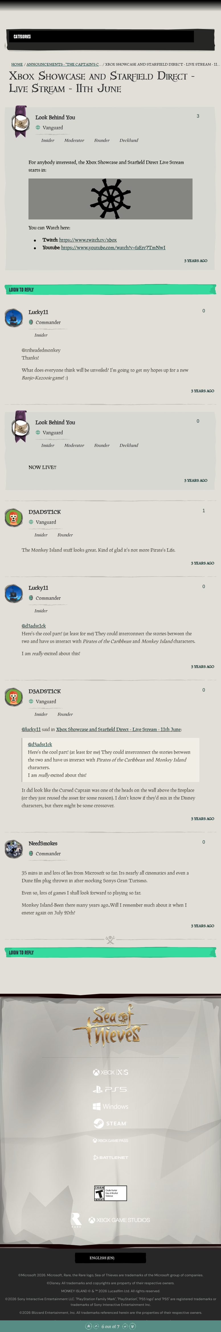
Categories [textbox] (22, 36)
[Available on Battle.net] (110, 1158)
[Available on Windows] (110, 1107)
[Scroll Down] (125, 1326)
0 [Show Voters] (203, 310)
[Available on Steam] (110, 1124)
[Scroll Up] (96, 1326)
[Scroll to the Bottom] (132, 1326)
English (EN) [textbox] (102, 1258)
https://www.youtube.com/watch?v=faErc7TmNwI (113, 247)
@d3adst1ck (34, 626)
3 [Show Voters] (198, 116)
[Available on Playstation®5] (110, 1090)
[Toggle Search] (17, 45)
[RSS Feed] (8, 64)
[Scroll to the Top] (88, 1326)
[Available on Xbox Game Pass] (110, 1141)
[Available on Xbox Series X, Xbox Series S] (110, 1073)
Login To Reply (21, 290)
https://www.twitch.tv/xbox (88, 240)
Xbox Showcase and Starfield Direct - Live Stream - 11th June (118, 729)
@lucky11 (31, 729)
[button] (101, 36)
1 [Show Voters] (203, 510)
